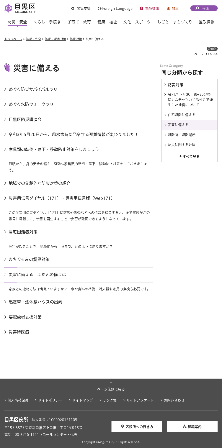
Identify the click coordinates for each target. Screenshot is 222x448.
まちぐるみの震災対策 (29, 259)
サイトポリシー (50, 400)
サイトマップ (82, 400)
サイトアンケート (140, 400)
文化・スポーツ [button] (137, 22)
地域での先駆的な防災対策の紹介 (39, 183)
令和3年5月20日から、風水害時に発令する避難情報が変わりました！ (74, 134)
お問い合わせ (174, 400)
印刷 (213, 49)
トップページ (13, 39)
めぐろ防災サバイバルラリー (35, 89)
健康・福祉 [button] (107, 22)
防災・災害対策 (55, 39)
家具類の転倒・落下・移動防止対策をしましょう (54, 149)
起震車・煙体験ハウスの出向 (35, 302)
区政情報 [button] (206, 22)
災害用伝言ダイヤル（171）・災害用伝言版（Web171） (62, 198)
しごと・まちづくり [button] (174, 22)
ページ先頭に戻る (111, 389)
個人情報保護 (18, 400)
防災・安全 (33, 39)
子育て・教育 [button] (79, 22)
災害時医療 (19, 332)
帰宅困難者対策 (23, 232)
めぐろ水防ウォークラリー (33, 104)
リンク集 (110, 400)
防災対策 (76, 39)
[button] (80, 8)
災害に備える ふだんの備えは (37, 274)
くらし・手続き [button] (47, 22)
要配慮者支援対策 (25, 317)
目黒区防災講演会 (25, 119)
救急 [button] (175, 8)
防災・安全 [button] (17, 22)
